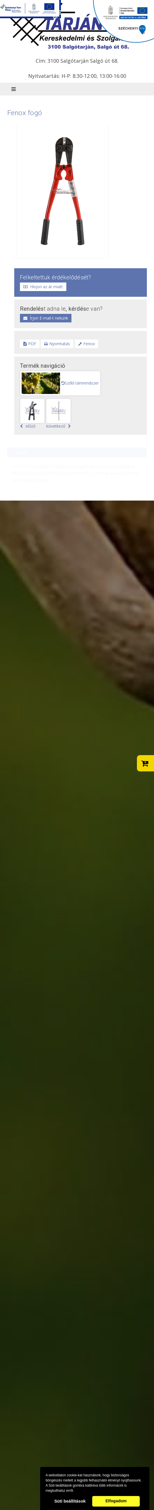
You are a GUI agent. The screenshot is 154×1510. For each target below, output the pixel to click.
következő (58, 414)
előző (32, 414)
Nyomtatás (57, 343)
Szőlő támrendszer (80, 383)
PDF (29, 343)
